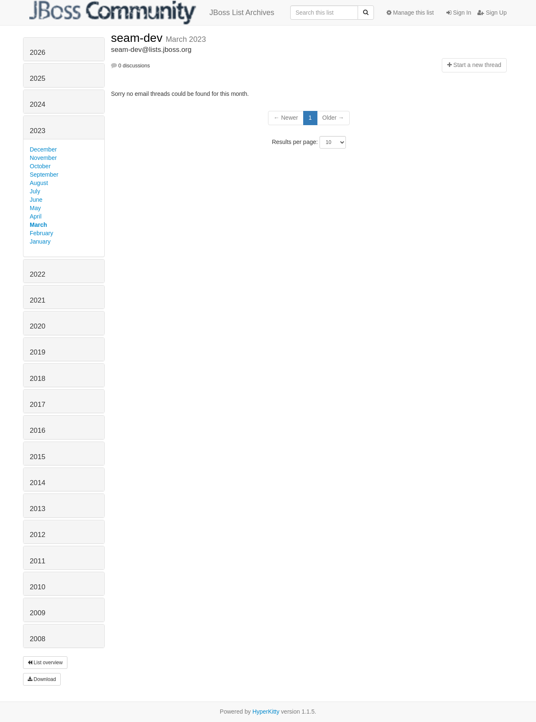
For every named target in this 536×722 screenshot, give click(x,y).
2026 (37, 53)
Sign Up (492, 12)
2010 (37, 587)
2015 (37, 457)
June (36, 199)
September (44, 174)
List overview (45, 662)
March (38, 224)
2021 (37, 300)
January (40, 241)
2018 (37, 379)
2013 (37, 509)
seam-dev (138, 37)
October (40, 166)
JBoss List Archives (151, 12)
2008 (37, 639)
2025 (37, 78)
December (43, 149)
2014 (37, 483)
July (35, 191)
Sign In (458, 12)
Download (42, 679)
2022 (37, 274)
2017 (37, 405)
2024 (37, 104)
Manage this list (410, 12)
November (43, 157)
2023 (37, 131)
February (41, 233)
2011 (37, 561)
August (39, 183)
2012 (37, 535)
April (35, 216)
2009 (37, 613)
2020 (37, 326)
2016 (37, 430)
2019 (37, 352)
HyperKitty (266, 711)
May (35, 208)
